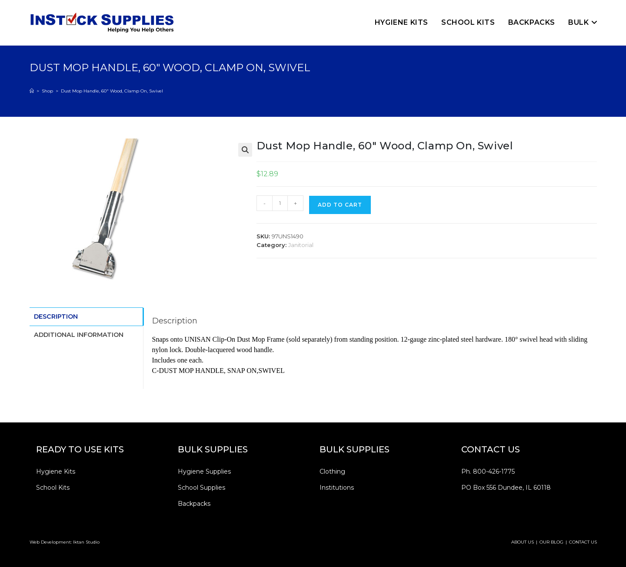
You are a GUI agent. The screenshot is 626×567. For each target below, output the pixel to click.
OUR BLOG (551, 542)
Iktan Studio (86, 542)
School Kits (53, 487)
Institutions (337, 487)
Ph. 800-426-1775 (488, 471)
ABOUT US (522, 542)
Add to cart (340, 204)
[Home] (32, 91)
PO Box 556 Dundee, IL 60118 (506, 487)
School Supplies (201, 487)
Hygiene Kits (55, 471)
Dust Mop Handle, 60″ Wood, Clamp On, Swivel (112, 91)
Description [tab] (56, 316)
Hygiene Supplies (204, 471)
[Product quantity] (280, 203)
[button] (245, 150)
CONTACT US (583, 542)
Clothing (332, 471)
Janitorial (300, 244)
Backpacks (194, 504)
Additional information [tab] (78, 333)
